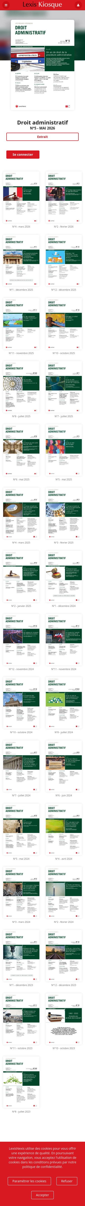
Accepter (42, 1195)
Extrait (42, 137)
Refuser (67, 1181)
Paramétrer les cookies (29, 1181)
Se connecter (23, 154)
